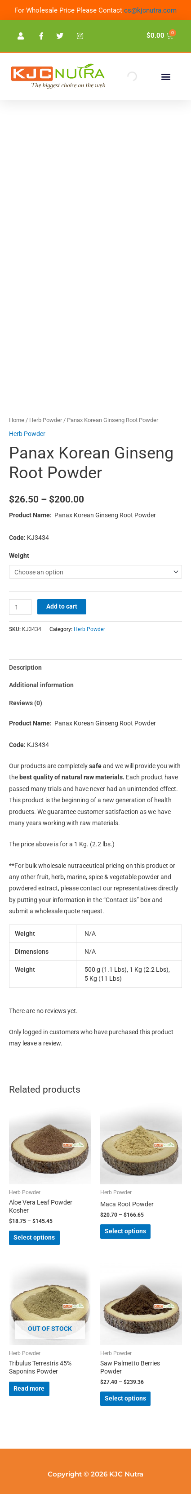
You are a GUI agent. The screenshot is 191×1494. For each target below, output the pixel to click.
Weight (19, 555)
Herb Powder (45, 420)
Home (16, 420)
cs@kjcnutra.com (150, 10)
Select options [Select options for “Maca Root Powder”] (125, 1231)
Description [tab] (25, 667)
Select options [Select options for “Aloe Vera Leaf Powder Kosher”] (34, 1237)
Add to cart (61, 606)
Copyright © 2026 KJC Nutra (95, 1474)
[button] (165, 76)
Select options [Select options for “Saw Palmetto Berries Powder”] (125, 1398)
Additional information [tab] (41, 685)
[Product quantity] (20, 607)
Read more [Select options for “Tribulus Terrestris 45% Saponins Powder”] (28, 1388)
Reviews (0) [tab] (25, 703)
